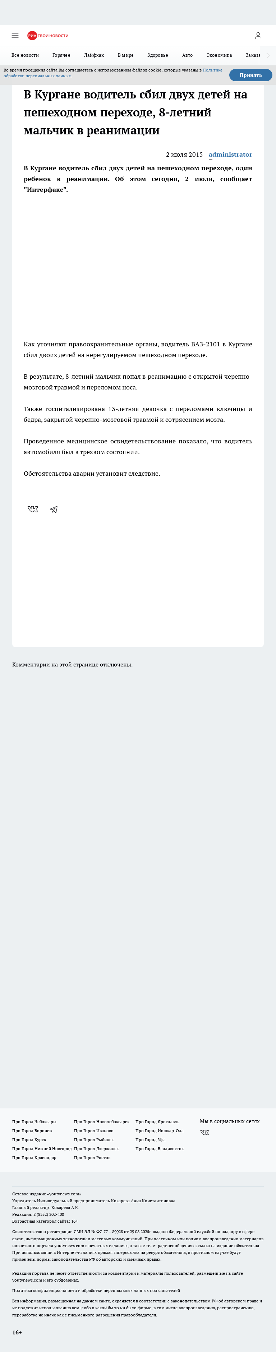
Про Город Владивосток (159, 1148)
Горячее (61, 55)
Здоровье (157, 55)
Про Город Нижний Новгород (42, 1148)
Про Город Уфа (150, 1139)
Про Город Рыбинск (94, 1139)
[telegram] (56, 509)
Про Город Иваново (94, 1130)
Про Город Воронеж (32, 1130)
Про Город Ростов (92, 1157)
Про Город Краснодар (34, 1157)
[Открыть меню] (15, 35)
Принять (251, 75)
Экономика (219, 55)
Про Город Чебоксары (34, 1121)
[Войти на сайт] (258, 35)
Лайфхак (94, 55)
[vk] (33, 509)
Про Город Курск (29, 1139)
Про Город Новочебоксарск (101, 1121)
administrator (230, 154)
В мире (126, 55)
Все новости (25, 55)
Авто (187, 55)
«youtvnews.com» (64, 1193)
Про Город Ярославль (157, 1121)
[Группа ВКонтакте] (204, 1133)
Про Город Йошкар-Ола (159, 1130)
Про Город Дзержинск (96, 1148)
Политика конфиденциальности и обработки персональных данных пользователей (96, 1290)
